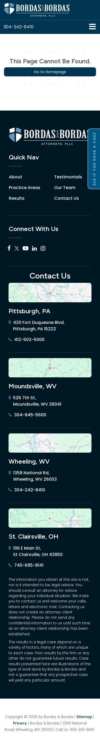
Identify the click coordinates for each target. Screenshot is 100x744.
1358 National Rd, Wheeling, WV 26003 (33, 476)
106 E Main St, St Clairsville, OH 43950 (36, 551)
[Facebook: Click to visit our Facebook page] (9, 248)
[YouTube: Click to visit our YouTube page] (25, 248)
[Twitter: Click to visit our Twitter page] (17, 248)
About (15, 177)
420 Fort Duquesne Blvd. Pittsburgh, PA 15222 (37, 325)
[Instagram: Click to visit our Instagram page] (43, 248)
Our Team (64, 188)
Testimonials (68, 177)
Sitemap (84, 716)
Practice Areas (24, 188)
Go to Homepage (50, 72)
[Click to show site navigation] (92, 27)
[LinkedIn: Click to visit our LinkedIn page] (34, 248)
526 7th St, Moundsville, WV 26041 (35, 401)
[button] (18, 27)
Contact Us (66, 198)
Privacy (20, 723)
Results (17, 198)
